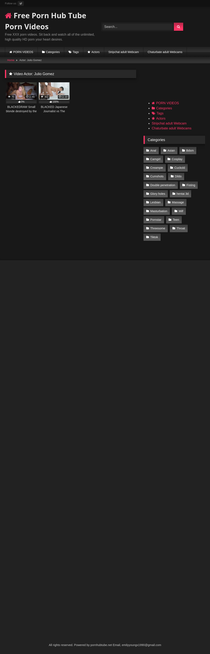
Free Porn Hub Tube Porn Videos (45, 21)
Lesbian (155, 202)
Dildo (178, 176)
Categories (53, 52)
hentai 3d (183, 193)
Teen (176, 219)
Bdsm (190, 150)
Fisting (191, 185)
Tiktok (154, 237)
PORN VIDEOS (23, 52)
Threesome (157, 228)
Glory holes (157, 193)
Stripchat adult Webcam (123, 52)
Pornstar (155, 219)
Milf (181, 211)
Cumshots (157, 176)
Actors (95, 52)
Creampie (156, 167)
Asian (171, 150)
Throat (181, 228)
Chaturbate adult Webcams (165, 52)
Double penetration (162, 185)
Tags (76, 52)
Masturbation (158, 211)
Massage (178, 202)
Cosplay (177, 159)
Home (10, 60)
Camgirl (155, 159)
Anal (153, 150)
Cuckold (179, 167)
